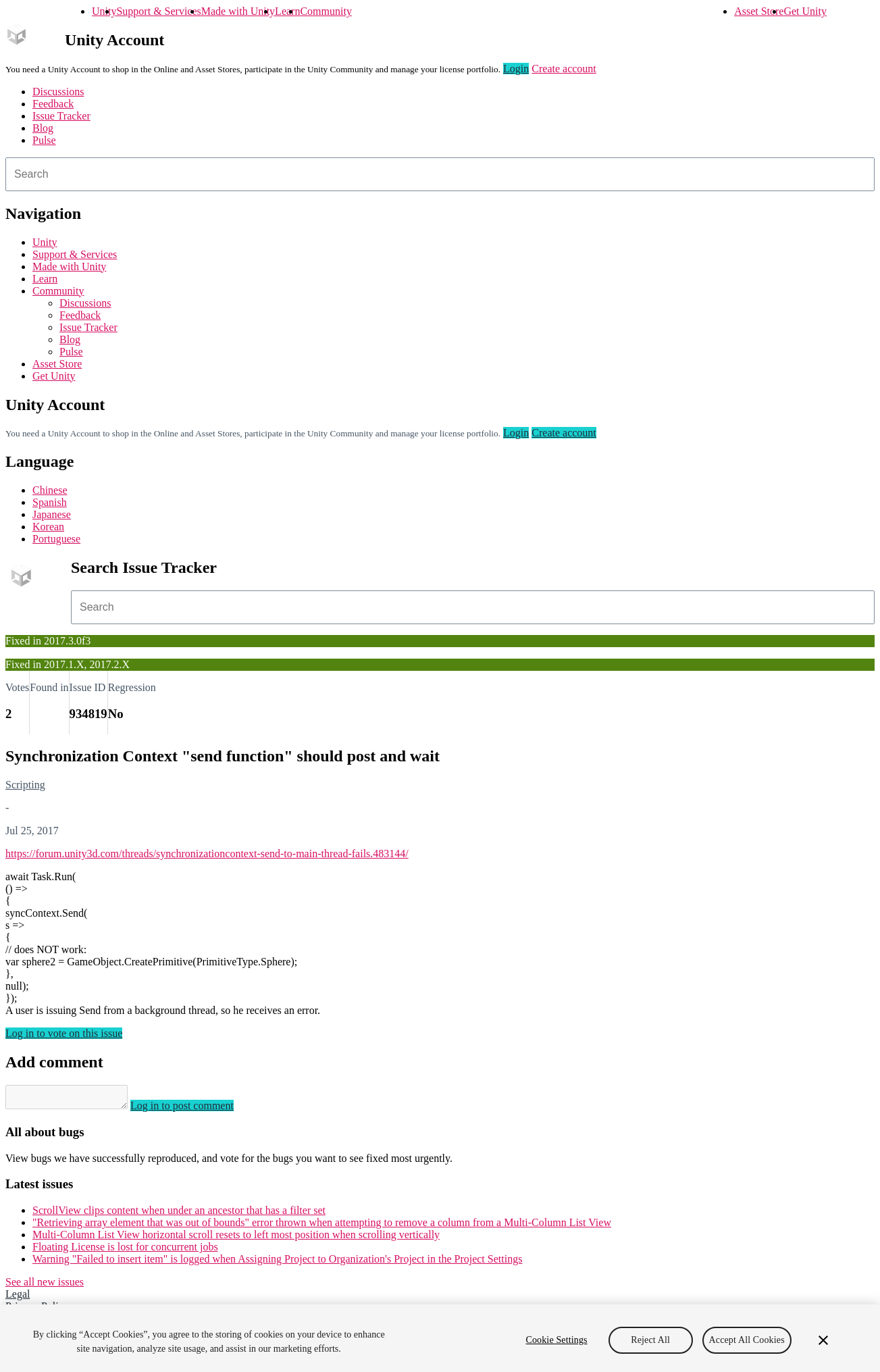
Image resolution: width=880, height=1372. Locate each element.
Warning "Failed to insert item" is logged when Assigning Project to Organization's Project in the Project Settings (277, 1263)
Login (516, 68)
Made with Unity (238, 11)
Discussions (58, 91)
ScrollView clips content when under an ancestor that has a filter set (179, 1214)
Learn (287, 11)
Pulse (44, 140)
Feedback (53, 103)
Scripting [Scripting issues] (25, 784)
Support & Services (158, 11)
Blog (42, 128)
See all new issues (44, 1286)
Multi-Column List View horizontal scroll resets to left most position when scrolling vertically (236, 1238)
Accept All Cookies (747, 1340)
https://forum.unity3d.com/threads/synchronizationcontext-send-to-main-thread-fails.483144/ (207, 853)
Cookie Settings (556, 1340)
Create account (564, 68)
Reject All (650, 1340)
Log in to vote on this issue (63, 1033)
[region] (440, 1338)
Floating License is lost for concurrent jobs (125, 1250)
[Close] (823, 1340)
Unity (104, 11)
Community (325, 11)
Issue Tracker (61, 116)
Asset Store (758, 11)
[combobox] (440, 174)
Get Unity (805, 11)
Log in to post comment (195, 1109)
